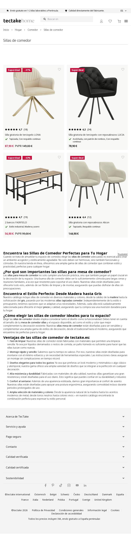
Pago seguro (65, 440)
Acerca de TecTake (65, 420)
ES (123, 10)
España (120, 497)
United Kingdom (103, 503)
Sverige (86, 503)
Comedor (33, 33)
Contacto (65, 450)
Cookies (115, 513)
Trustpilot (123, 257)
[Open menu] (126, 22)
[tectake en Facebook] (45, 488)
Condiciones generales (71, 513)
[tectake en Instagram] (69, 488)
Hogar (18, 33)
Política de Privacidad (43, 513)
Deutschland (91, 497)
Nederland (47, 503)
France (25, 503)
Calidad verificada (65, 460)
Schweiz (65, 497)
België (53, 497)
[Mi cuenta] (101, 24)
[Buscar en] (66, 22)
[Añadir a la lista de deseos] (59, 72)
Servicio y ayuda (65, 430)
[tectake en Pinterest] (53, 488)
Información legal (97, 513)
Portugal (73, 503)
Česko (76, 497)
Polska (61, 503)
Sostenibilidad (65, 481)
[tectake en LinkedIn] (85, 488)
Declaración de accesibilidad (66, 516)
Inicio (6, 33)
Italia (35, 503)
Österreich (40, 497)
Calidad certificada (65, 471)
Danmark (107, 497)
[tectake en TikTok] (60, 488)
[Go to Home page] (19, 24)
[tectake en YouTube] (77, 489)
